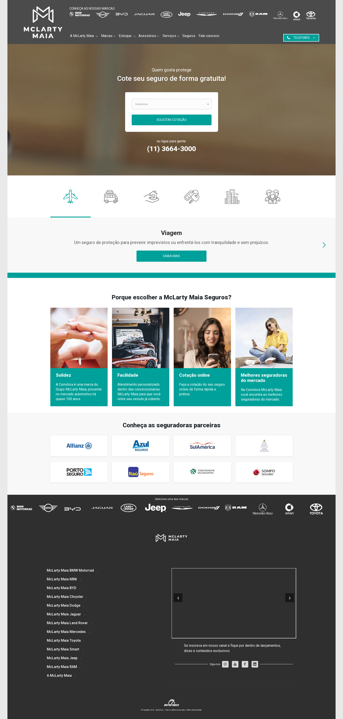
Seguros (188, 36)
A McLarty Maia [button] (82, 36)
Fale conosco (209, 36)
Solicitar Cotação (172, 120)
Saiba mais (171, 256)
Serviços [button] (169, 36)
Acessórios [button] (147, 36)
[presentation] (324, 245)
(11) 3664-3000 (171, 148)
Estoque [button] (125, 36)
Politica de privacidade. (194, 710)
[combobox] (172, 104)
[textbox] (171, 103)
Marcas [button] (106, 36)
